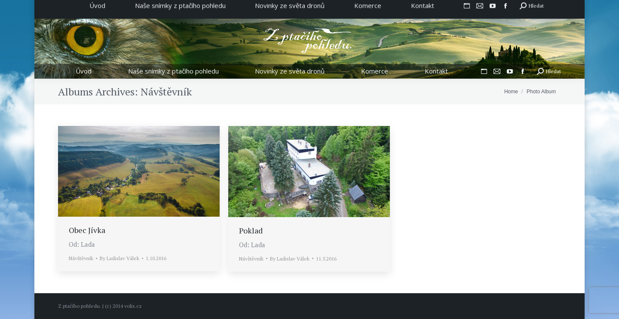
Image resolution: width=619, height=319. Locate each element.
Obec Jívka (87, 230)
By (119, 258)
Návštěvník (81, 258)
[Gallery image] (139, 171)
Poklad (251, 230)
